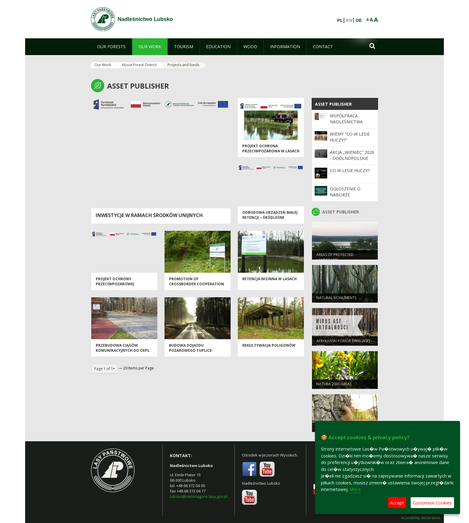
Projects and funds (183, 64)
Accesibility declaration (420, 518)
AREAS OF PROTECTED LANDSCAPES (335, 258)
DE (359, 20)
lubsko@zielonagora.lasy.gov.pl (198, 496)
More (355, 489)
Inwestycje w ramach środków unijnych (149, 215)
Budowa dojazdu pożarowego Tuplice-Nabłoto (191, 352)
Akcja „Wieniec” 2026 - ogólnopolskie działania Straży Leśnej (352, 161)
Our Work (103, 64)
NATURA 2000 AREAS (333, 385)
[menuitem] (111, 46)
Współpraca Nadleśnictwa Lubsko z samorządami (346, 125)
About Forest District (139, 64)
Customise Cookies (432, 503)
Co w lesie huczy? (350, 170)
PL (340, 20)
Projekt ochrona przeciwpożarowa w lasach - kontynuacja (270, 152)
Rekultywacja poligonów (269, 346)
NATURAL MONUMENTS (336, 298)
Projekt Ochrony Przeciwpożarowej (115, 283)
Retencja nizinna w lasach (269, 280)
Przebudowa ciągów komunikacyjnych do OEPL (123, 349)
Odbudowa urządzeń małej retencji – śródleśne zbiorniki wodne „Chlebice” (270, 219)
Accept (397, 503)
